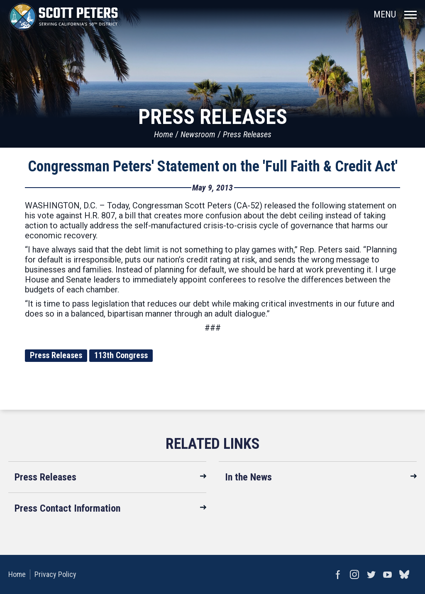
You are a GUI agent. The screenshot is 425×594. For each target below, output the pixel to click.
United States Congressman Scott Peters (63, 16)
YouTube (387, 574)
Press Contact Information (67, 508)
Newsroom (198, 134)
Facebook (338, 574)
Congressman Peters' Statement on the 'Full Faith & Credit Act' (213, 166)
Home (163, 134)
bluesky (404, 574)
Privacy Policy (55, 574)
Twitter (371, 574)
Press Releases (247, 134)
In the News (248, 477)
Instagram (354, 574)
